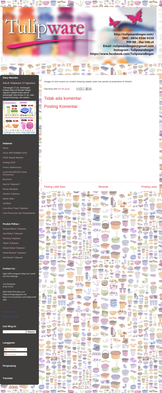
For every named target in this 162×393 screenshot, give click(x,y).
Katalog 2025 (9, 162)
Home (5, 148)
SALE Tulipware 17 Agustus (19, 83)
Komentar (10, 354)
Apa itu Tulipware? (11, 184)
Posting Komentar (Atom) (106, 195)
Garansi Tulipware (11, 194)
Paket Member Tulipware (14, 253)
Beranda (103, 186)
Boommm (7, 179)
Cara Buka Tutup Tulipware (15, 208)
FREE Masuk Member (13, 157)
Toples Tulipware (10, 243)
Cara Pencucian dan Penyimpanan (19, 213)
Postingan (11, 349)
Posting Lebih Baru (54, 186)
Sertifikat (7, 203)
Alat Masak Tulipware (13, 257)
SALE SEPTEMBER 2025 (15, 153)
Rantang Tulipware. (12, 238)
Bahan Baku (8, 198)
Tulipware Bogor (9, 312)
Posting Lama (149, 186)
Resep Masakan (10, 189)
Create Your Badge (10, 317)
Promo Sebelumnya (12, 167)
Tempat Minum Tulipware (14, 229)
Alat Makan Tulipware (13, 233)
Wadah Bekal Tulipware (14, 248)
